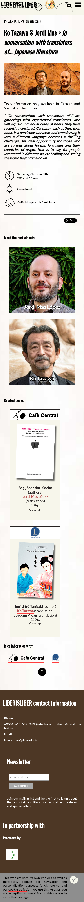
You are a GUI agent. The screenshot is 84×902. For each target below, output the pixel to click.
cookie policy (17, 889)
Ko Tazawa (42, 378)
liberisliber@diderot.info (21, 740)
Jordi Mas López (42, 307)
